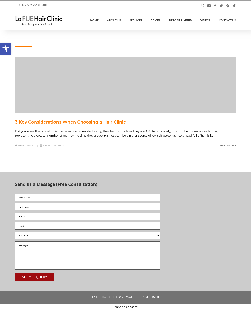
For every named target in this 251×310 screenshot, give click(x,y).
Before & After (180, 20)
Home (94, 20)
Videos (205, 20)
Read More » (228, 145)
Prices (155, 20)
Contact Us (227, 20)
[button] (5, 49)
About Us (114, 20)
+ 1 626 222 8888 (31, 5)
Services (135, 20)
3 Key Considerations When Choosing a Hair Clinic (70, 122)
